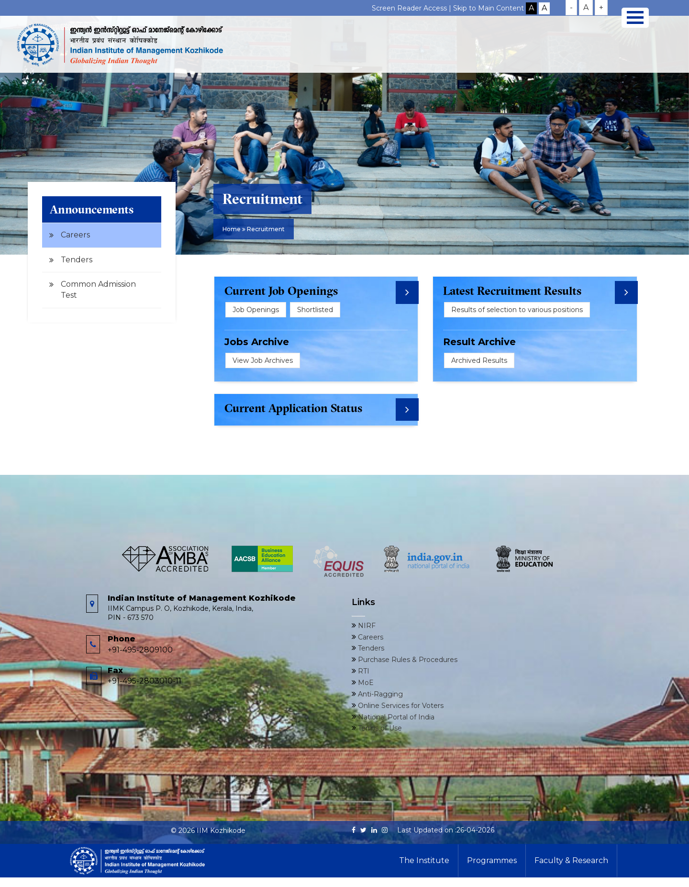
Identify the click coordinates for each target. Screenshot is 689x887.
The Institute (424, 860)
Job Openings (256, 309)
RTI (362, 671)
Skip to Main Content (488, 8)
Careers (75, 234)
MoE (365, 682)
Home (231, 229)
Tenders (76, 259)
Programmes (492, 860)
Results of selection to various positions (517, 309)
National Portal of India (395, 717)
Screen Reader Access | (412, 8)
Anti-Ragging (379, 694)
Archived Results (479, 360)
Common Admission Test (98, 290)
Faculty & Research (571, 860)
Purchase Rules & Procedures (406, 659)
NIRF (366, 625)
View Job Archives (263, 360)
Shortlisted (315, 309)
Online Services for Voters (400, 705)
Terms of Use (379, 728)
